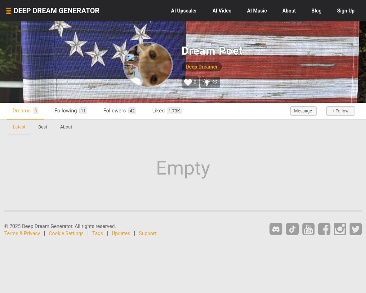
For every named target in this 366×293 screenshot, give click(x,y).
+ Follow (340, 110)
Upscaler (184, 11)
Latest (19, 127)
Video (222, 11)
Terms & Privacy (22, 233)
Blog (316, 11)
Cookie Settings (66, 233)
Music (257, 11)
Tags (97, 233)
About (289, 11)
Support (148, 233)
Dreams (25, 110)
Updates (121, 233)
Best (42, 127)
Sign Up (346, 11)
